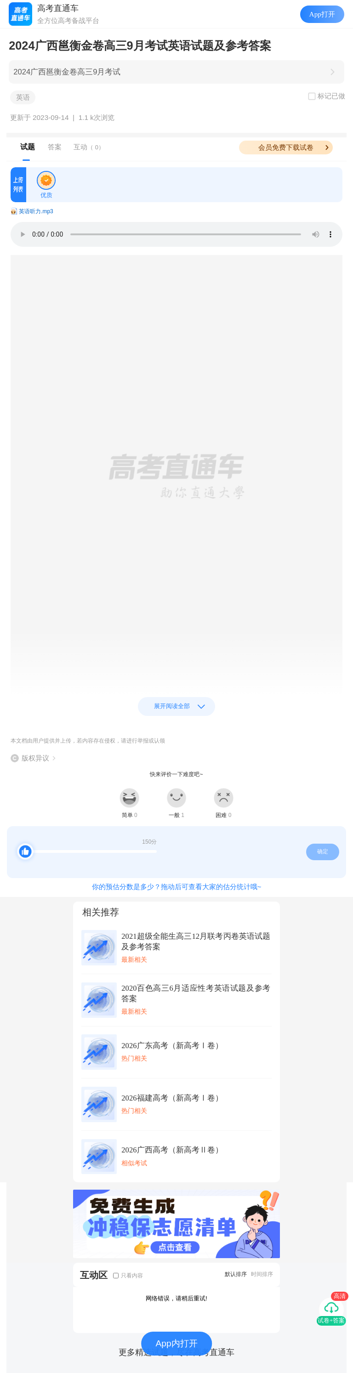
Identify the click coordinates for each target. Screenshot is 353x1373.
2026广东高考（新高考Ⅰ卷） (171, 1045)
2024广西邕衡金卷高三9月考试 (66, 72)
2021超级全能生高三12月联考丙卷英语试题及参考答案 (195, 941)
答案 (55, 147)
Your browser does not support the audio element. (176, 234)
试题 (27, 147)
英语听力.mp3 (36, 211)
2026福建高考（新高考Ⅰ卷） (171, 1098)
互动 (89, 147)
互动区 (94, 1275)
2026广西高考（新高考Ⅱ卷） (171, 1150)
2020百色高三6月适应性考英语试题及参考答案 (195, 993)
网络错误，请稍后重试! (176, 1298)
